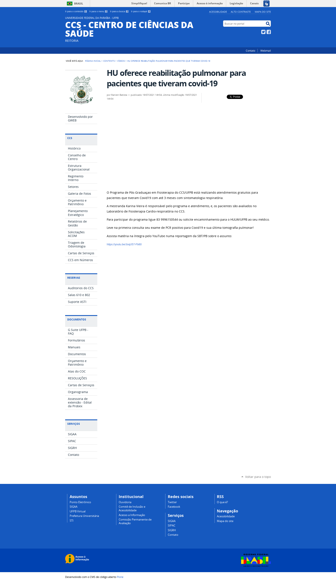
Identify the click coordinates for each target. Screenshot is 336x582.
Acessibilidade (218, 11)
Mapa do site (263, 11)
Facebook (269, 32)
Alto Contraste (241, 11)
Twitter (263, 32)
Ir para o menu (98, 11)
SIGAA (73, 507)
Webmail (265, 50)
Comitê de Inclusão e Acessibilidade (132, 508)
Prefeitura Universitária (84, 516)
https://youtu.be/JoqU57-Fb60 (124, 244)
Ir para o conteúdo (76, 11)
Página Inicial (93, 60)
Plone (120, 577)
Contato (250, 50)
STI (72, 520)
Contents (109, 60)
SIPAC (171, 525)
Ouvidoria (125, 502)
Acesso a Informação (132, 515)
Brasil (78, 3)
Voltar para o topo (258, 477)
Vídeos (121, 60)
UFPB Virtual (78, 511)
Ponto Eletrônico (80, 502)
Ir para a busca (119, 11)
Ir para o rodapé (141, 11)
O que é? (222, 502)
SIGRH (172, 530)
